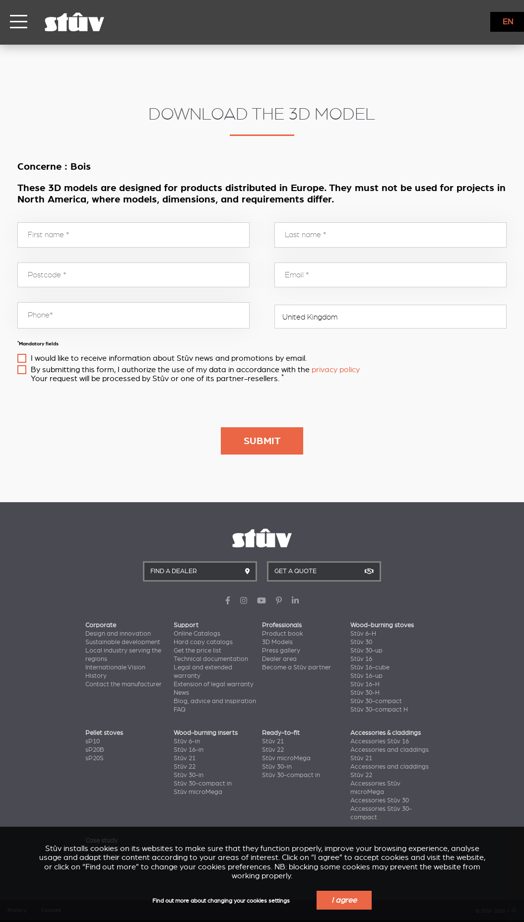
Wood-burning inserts (206, 732)
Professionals (282, 625)
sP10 (92, 741)
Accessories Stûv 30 (379, 800)
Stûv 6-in (187, 741)
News (181, 692)
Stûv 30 (361, 642)
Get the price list (197, 650)
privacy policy (336, 369)
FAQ (180, 709)
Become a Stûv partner (296, 667)
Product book (282, 633)
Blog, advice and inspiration (215, 701)
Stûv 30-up (366, 650)
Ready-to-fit (281, 732)
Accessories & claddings (385, 732)
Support (186, 625)
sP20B (94, 749)
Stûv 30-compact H (379, 709)
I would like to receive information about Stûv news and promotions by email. (169, 358)
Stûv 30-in (188, 775)
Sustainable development (122, 642)
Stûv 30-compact (376, 701)
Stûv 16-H (365, 684)
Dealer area (279, 659)
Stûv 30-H (365, 692)
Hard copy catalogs (203, 642)
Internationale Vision (115, 667)
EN (508, 21)
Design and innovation (118, 633)
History (96, 675)
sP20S (94, 758)
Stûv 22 (185, 766)
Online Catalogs (197, 633)
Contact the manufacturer (123, 684)
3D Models (277, 642)
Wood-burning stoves (382, 625)
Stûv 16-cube (370, 667)
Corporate (100, 625)
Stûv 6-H (363, 633)
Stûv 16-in (188, 749)
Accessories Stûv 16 (379, 741)
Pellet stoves (104, 732)
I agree (344, 900)
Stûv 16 (361, 659)
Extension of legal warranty (214, 684)
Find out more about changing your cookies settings (221, 901)
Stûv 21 (185, 758)
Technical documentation (211, 659)
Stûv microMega (198, 792)
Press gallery (281, 650)
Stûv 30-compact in (203, 783)
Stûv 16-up (366, 675)
